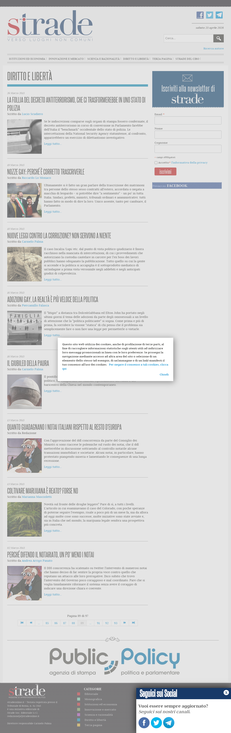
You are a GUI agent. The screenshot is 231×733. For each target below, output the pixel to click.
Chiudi (164, 374)
